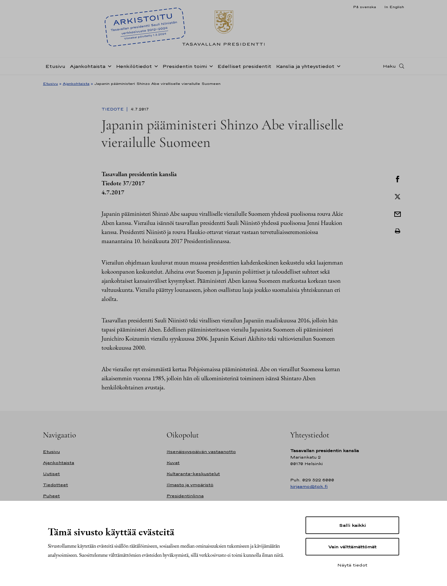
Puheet (51, 496)
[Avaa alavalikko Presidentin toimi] (210, 66)
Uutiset (51, 473)
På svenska (364, 7)
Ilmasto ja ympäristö (190, 485)
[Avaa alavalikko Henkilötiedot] (155, 66)
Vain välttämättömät (352, 547)
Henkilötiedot (134, 66)
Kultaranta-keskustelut (193, 473)
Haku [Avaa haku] (389, 66)
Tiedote (113, 109)
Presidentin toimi (184, 66)
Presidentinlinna (185, 496)
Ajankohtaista (87, 66)
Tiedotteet (55, 485)
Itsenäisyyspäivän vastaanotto (201, 451)
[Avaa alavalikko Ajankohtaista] (108, 66)
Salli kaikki (352, 525)
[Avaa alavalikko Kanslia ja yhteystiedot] (337, 66)
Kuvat (173, 462)
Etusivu (55, 66)
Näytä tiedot (352, 565)
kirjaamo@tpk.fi (309, 486)
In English (394, 7)
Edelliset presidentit (244, 66)
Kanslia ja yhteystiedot (305, 66)
